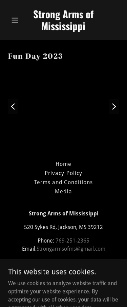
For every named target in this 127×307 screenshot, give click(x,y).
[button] (16, 20)
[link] (63, 28)
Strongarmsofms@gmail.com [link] (71, 249)
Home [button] (63, 164)
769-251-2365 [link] (72, 240)
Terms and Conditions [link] (63, 182)
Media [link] (63, 191)
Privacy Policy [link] (63, 173)
